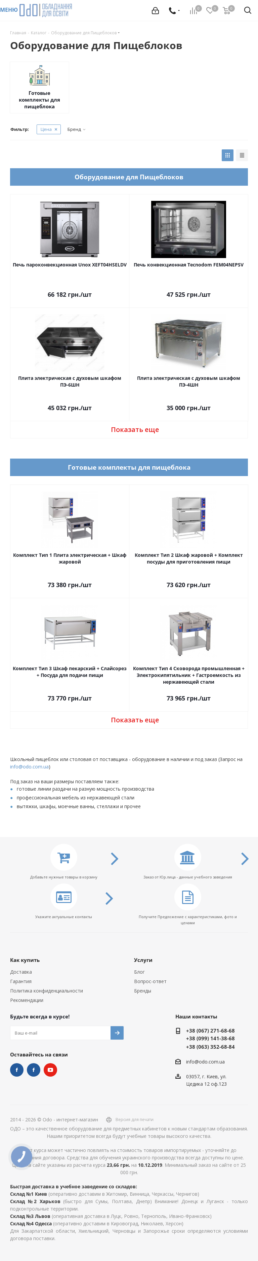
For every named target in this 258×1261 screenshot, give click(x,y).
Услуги (143, 960)
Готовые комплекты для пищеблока (39, 99)
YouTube (50, 1070)
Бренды (142, 990)
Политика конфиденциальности (46, 990)
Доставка (21, 972)
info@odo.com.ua (29, 766)
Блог (139, 972)
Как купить (25, 960)
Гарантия (21, 981)
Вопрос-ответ (150, 981)
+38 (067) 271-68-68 (210, 1030)
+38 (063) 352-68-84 (210, 1046)
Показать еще (135, 429)
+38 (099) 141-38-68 (210, 1038)
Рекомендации (26, 1000)
